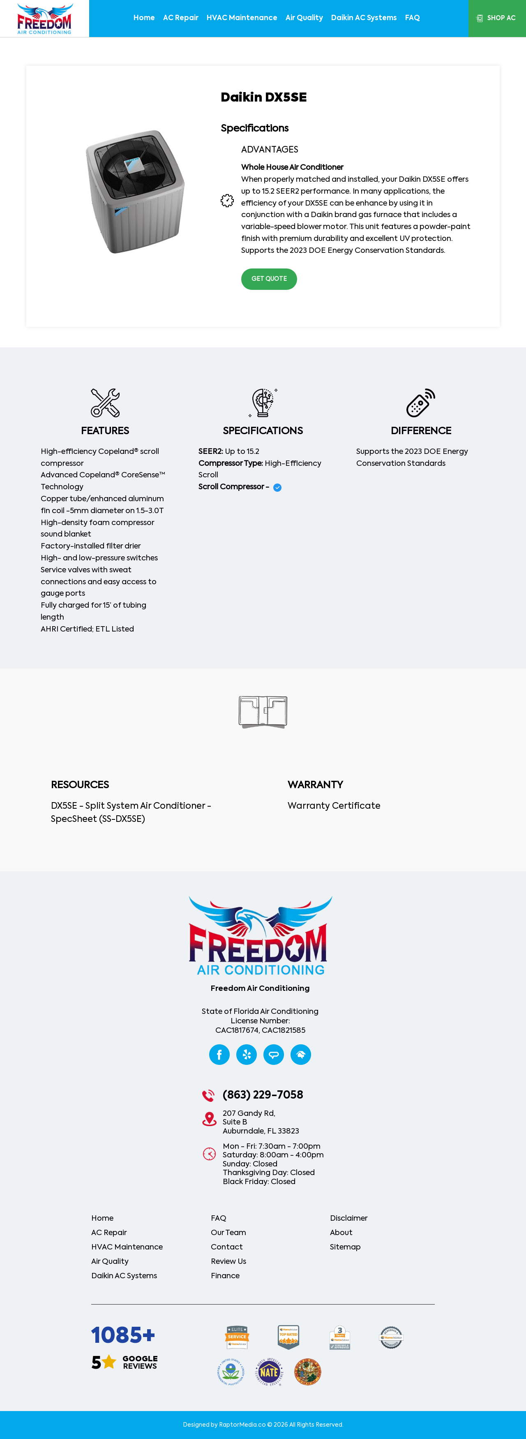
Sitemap (345, 1247)
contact (227, 1247)
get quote (269, 279)
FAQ (412, 18)
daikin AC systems (364, 18)
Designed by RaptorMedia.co (224, 1425)
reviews (140, 1363)
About (341, 1233)
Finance (225, 1276)
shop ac (501, 18)
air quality (304, 18)
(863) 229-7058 (263, 1095)
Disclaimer (349, 1218)
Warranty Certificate (334, 806)
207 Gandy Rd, (261, 1123)
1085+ (123, 1337)
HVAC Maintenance (242, 18)
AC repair (180, 18)
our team (228, 1233)
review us (228, 1261)
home (144, 18)
